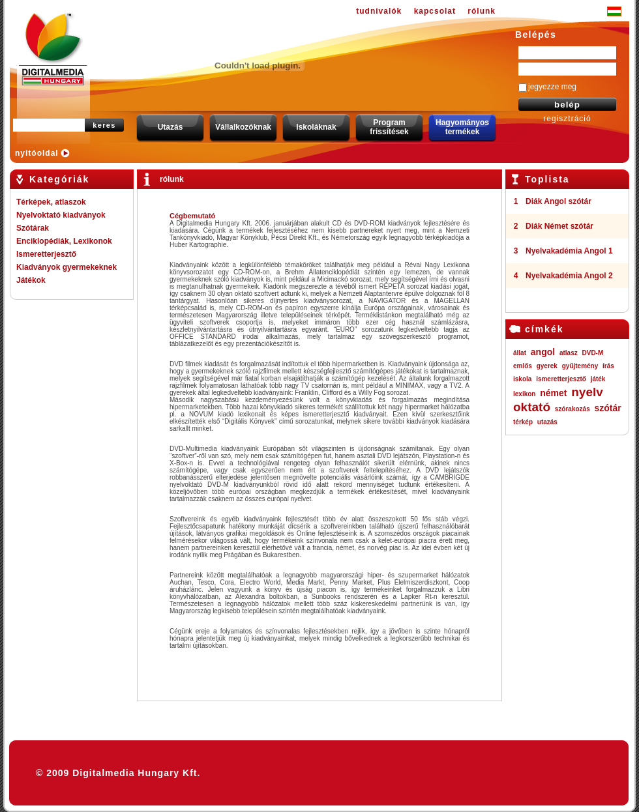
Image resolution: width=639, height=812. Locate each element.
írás (608, 366)
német (553, 393)
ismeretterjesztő (561, 379)
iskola (522, 379)
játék (598, 379)
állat (519, 352)
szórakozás (572, 409)
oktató (531, 407)
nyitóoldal (37, 153)
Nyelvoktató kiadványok (61, 215)
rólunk (482, 11)
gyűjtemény (580, 366)
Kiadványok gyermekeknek (66, 267)
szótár (607, 408)
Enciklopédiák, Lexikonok (64, 241)
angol (543, 352)
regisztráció (567, 118)
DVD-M (593, 352)
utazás (547, 422)
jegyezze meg (552, 86)
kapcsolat (435, 11)
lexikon (524, 394)
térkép (523, 422)
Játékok (31, 280)
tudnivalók (379, 11)
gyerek (547, 366)
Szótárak (32, 228)
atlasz (568, 352)
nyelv (587, 392)
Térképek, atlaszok (51, 202)
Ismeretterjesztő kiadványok (46, 255)
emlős (522, 366)
